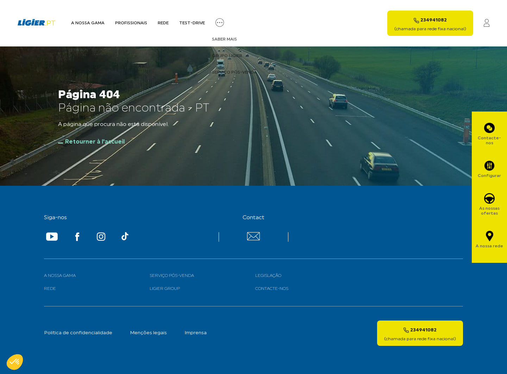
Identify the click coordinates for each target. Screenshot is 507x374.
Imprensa (195, 333)
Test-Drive (192, 23)
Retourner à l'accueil (95, 142)
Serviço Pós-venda (172, 276)
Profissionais (131, 23)
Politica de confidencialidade (78, 333)
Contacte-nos (271, 289)
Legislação (268, 276)
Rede (163, 23)
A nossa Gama (88, 23)
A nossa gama (60, 276)
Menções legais (148, 333)
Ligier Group (165, 289)
